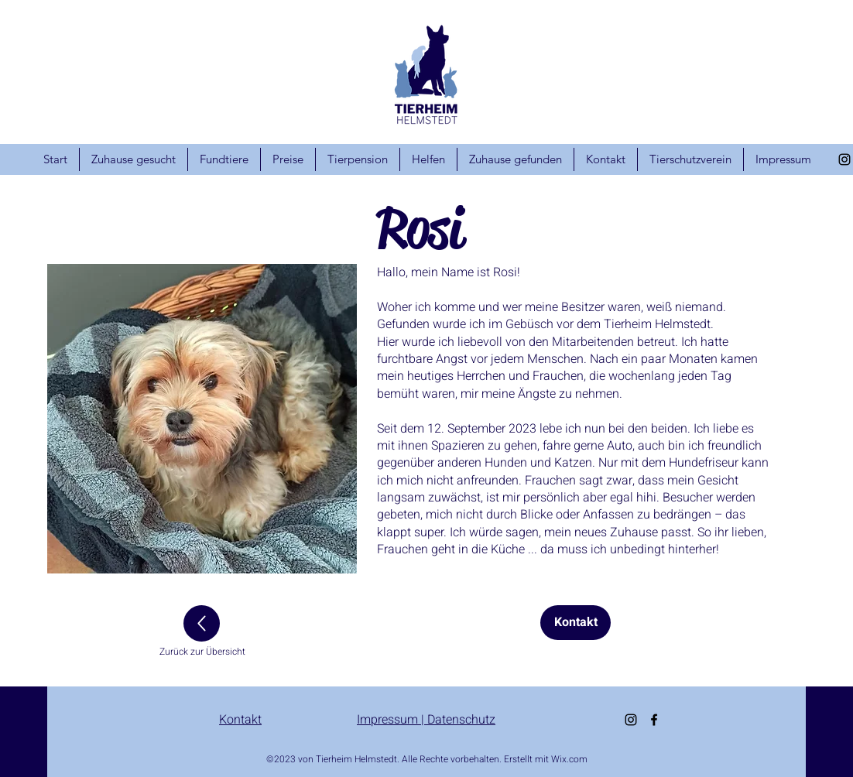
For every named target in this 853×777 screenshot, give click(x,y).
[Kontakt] (575, 622)
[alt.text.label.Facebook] (654, 719)
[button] (202, 418)
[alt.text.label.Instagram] (844, 159)
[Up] (201, 623)
